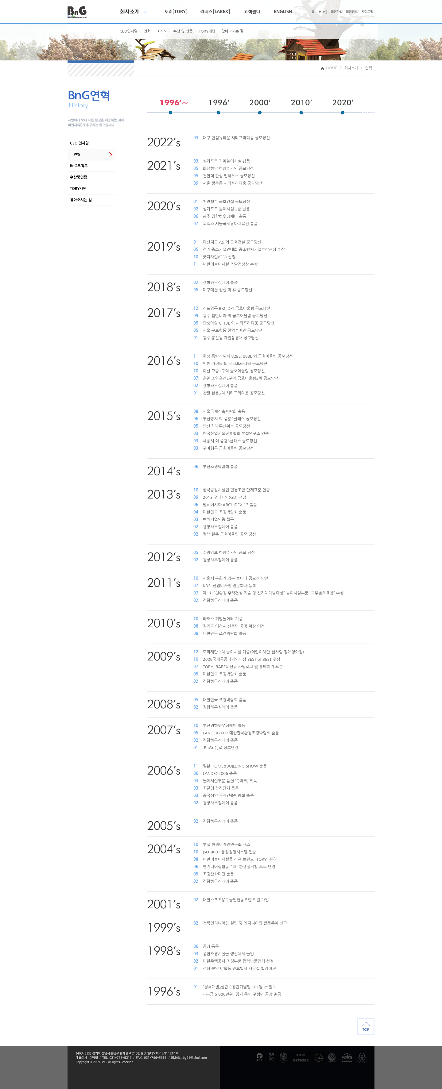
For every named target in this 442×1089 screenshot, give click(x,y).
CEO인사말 (129, 31)
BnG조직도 (79, 166)
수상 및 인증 (183, 31)
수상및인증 (78, 177)
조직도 (162, 31)
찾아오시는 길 (232, 31)
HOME (329, 68)
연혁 (147, 31)
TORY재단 (207, 31)
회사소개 (351, 68)
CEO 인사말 (79, 143)
